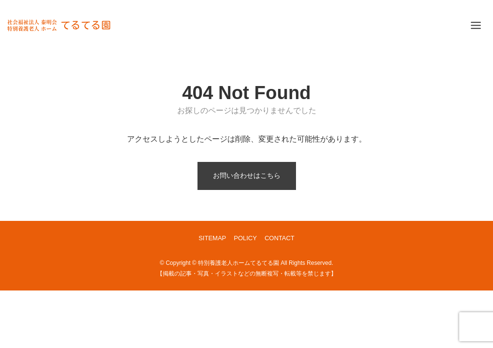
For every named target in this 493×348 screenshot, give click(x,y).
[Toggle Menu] (476, 25)
